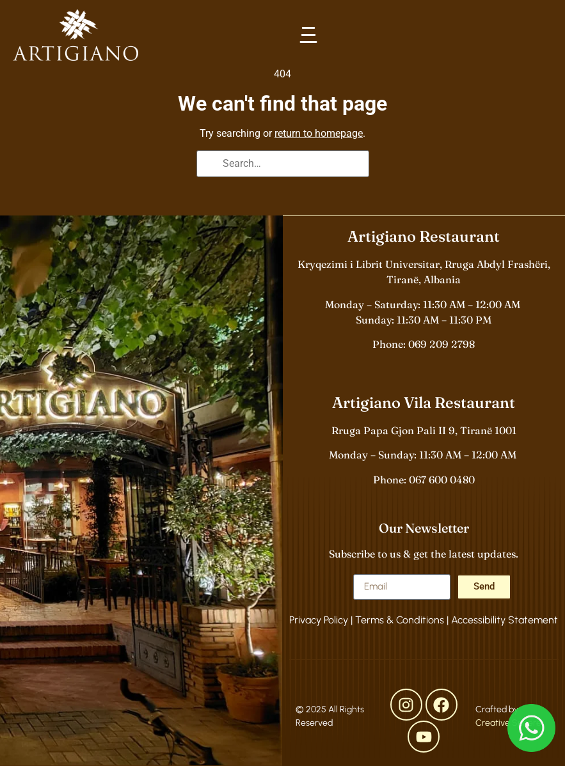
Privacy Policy (318, 620)
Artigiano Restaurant (423, 236)
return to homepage (319, 133)
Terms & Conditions (399, 620)
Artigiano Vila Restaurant (423, 402)
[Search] (210, 165)
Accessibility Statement (504, 620)
